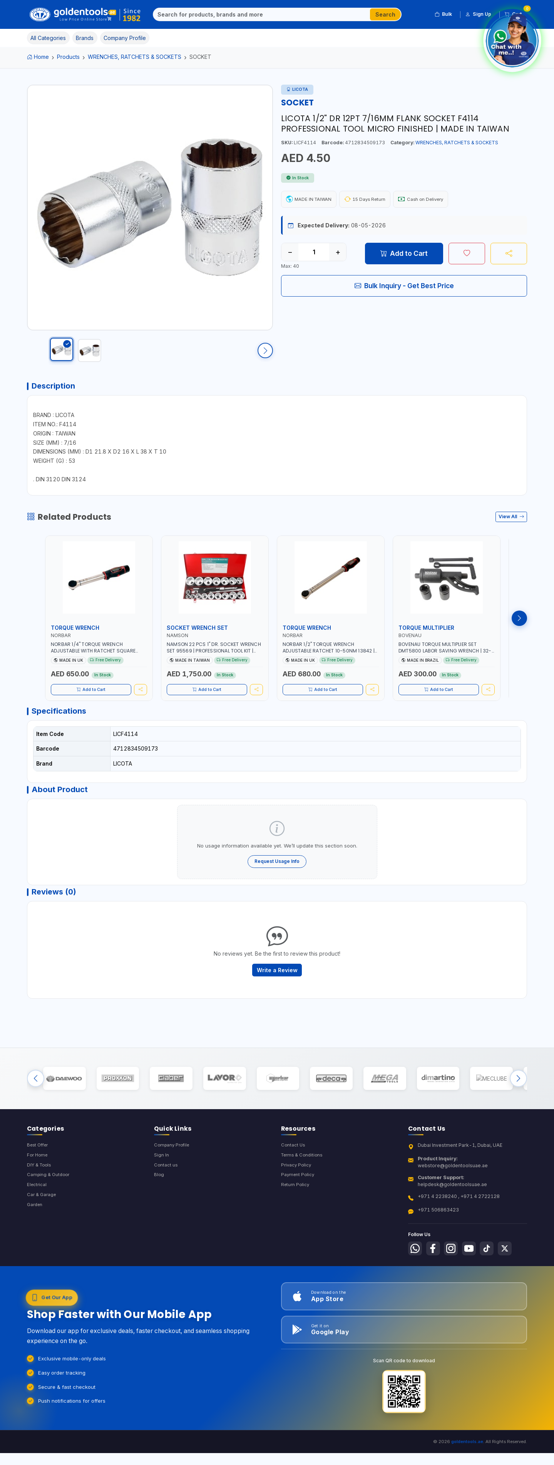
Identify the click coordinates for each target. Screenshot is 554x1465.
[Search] (262, 14)
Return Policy (296, 1217)
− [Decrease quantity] (290, 253)
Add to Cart (404, 255)
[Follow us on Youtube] (474, 1279)
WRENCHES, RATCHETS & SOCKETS (134, 56)
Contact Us (293, 1175)
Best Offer (39, 1175)
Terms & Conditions (303, 1185)
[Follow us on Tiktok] (493, 1279)
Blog (159, 1206)
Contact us (166, 1196)
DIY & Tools (40, 1196)
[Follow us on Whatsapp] (415, 1279)
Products (68, 56)
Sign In (161, 1185)
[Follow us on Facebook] (435, 1279)
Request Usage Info (277, 878)
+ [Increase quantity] (337, 253)
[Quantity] (313, 253)
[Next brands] (518, 1104)
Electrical (37, 1217)
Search (385, 14)
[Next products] (519, 629)
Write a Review (277, 990)
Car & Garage (42, 1227)
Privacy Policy (297, 1196)
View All (511, 528)
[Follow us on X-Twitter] (513, 1279)
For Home (38, 1185)
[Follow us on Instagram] (454, 1279)
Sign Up (478, 14)
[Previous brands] (35, 1104)
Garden (35, 1238)
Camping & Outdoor (49, 1206)
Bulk (443, 14)
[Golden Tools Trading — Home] (85, 14)
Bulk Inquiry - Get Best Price (404, 287)
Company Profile (173, 1175)
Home (38, 56)
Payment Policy (298, 1206)
